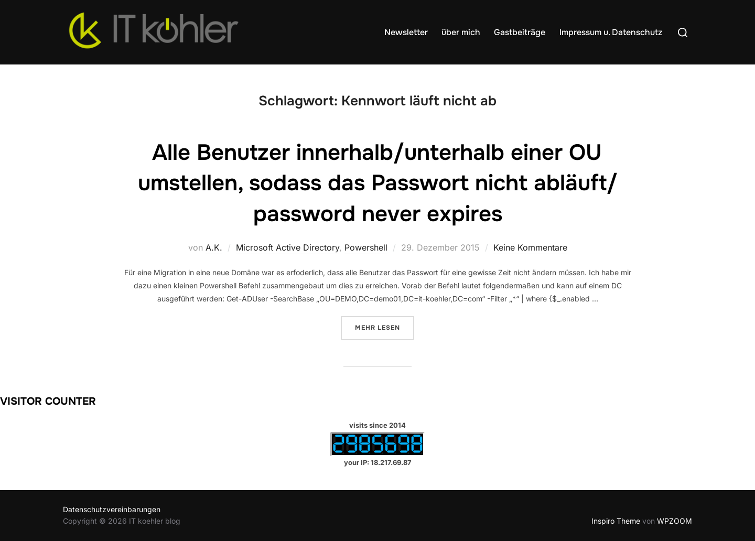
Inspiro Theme (615, 520)
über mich (460, 32)
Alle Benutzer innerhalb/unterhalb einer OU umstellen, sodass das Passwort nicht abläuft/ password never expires (378, 183)
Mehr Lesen (384, 327)
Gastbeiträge (519, 32)
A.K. (214, 247)
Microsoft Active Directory (287, 247)
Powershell (365, 247)
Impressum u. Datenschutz (610, 32)
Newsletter (406, 32)
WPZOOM (674, 520)
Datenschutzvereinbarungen (111, 509)
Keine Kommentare (530, 247)
